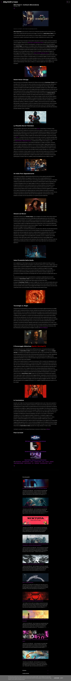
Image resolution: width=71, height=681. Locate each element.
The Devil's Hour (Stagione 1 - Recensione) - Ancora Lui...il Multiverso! (35, 506)
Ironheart (51, 461)
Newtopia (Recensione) (27, 525)
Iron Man (47, 461)
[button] (14, 8)
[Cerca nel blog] (64, 2)
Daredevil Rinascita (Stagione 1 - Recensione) (35, 451)
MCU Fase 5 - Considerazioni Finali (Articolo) (35, 441)
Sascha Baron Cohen (43, 463)
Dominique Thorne (37, 461)
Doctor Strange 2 (44, 327)
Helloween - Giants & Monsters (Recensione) (30, 659)
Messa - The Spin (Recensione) (28, 582)
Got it (61, 678)
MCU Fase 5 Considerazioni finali (35, 42)
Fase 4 (17, 137)
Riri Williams (37, 463)
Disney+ (48, 429)
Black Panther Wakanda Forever (41, 53)
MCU (32, 463)
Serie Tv (50, 463)
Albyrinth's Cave (10, 2)
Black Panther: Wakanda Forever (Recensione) (35, 459)
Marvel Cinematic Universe (18, 463)
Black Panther (18, 461)
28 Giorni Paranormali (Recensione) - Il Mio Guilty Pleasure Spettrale (35, 488)
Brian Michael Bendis (25, 461)
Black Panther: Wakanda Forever (23, 140)
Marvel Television (27, 463)
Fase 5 (38, 128)
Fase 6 (43, 461)
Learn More (56, 678)
